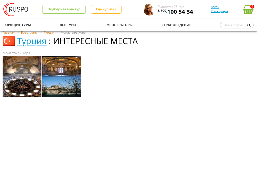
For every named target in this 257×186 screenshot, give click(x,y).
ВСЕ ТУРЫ (68, 24)
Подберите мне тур (64, 9)
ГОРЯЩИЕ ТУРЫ (17, 24)
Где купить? (106, 9)
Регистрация (219, 11)
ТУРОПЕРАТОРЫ (119, 24)
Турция (31, 41)
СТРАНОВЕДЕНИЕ (176, 24)
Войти (215, 7)
